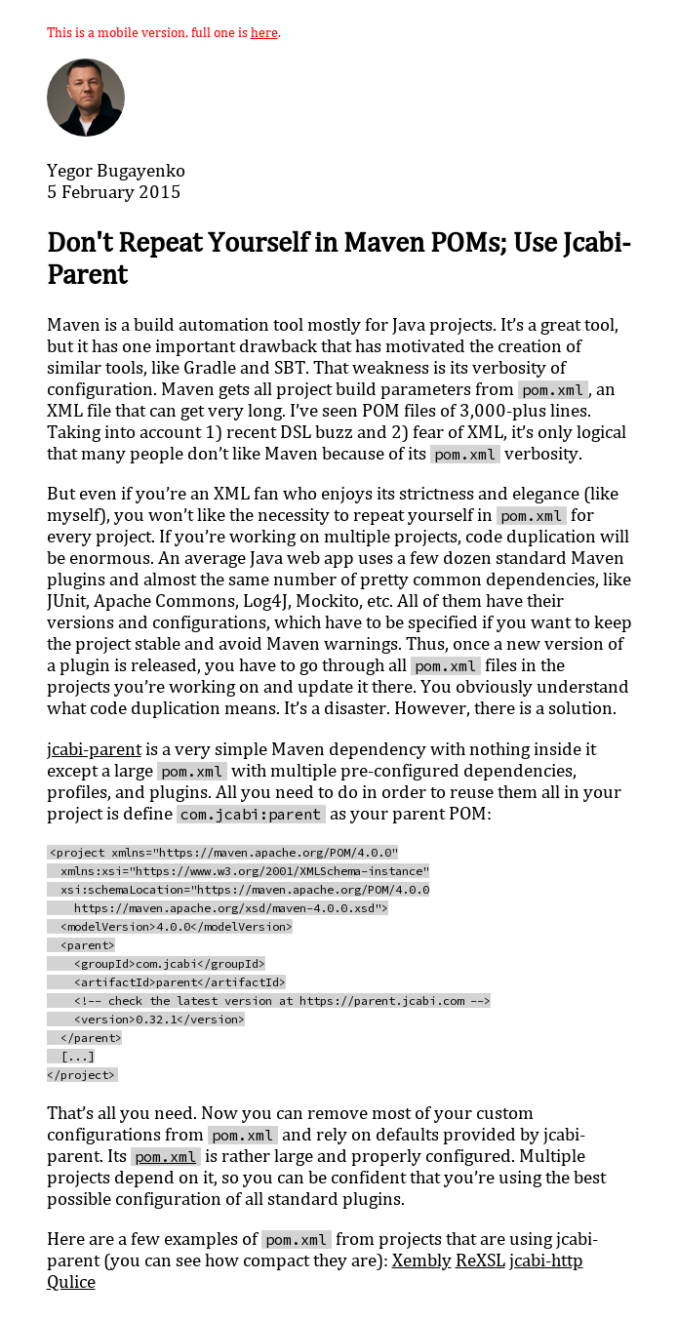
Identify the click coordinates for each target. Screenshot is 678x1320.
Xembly (422, 1259)
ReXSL (480, 1259)
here (264, 31)
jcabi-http (546, 1259)
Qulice (71, 1281)
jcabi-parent (94, 748)
